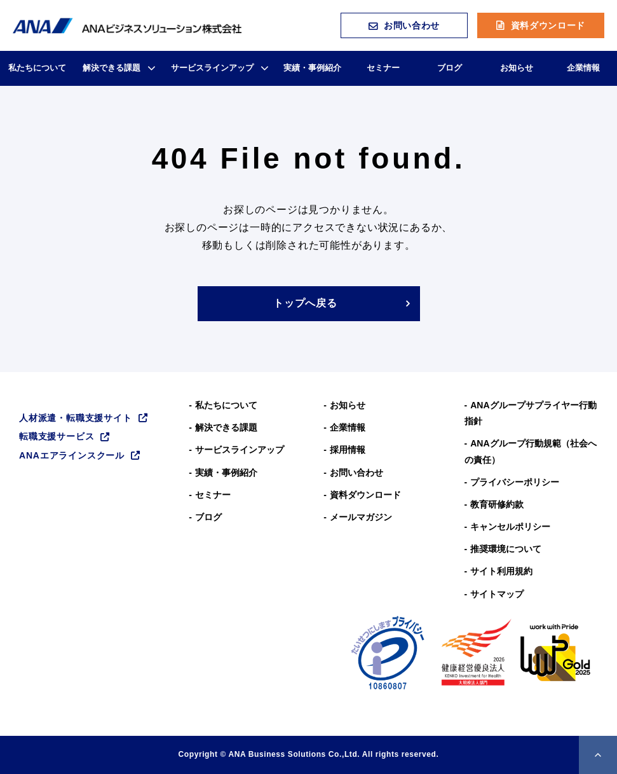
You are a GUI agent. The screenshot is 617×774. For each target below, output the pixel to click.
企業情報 (583, 68)
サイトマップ (497, 594)
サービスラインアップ (212, 68)
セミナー (383, 68)
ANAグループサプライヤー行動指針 (530, 413)
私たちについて (37, 68)
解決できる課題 (111, 68)
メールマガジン (361, 517)
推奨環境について (505, 549)
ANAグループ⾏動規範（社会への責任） (530, 451)
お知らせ (516, 68)
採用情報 (347, 450)
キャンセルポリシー (510, 527)
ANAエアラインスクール (72, 455)
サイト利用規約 (501, 571)
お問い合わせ (412, 25)
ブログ (449, 68)
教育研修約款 (497, 504)
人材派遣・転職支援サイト (75, 418)
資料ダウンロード (548, 25)
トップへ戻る (305, 303)
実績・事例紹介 (312, 68)
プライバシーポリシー (514, 482)
